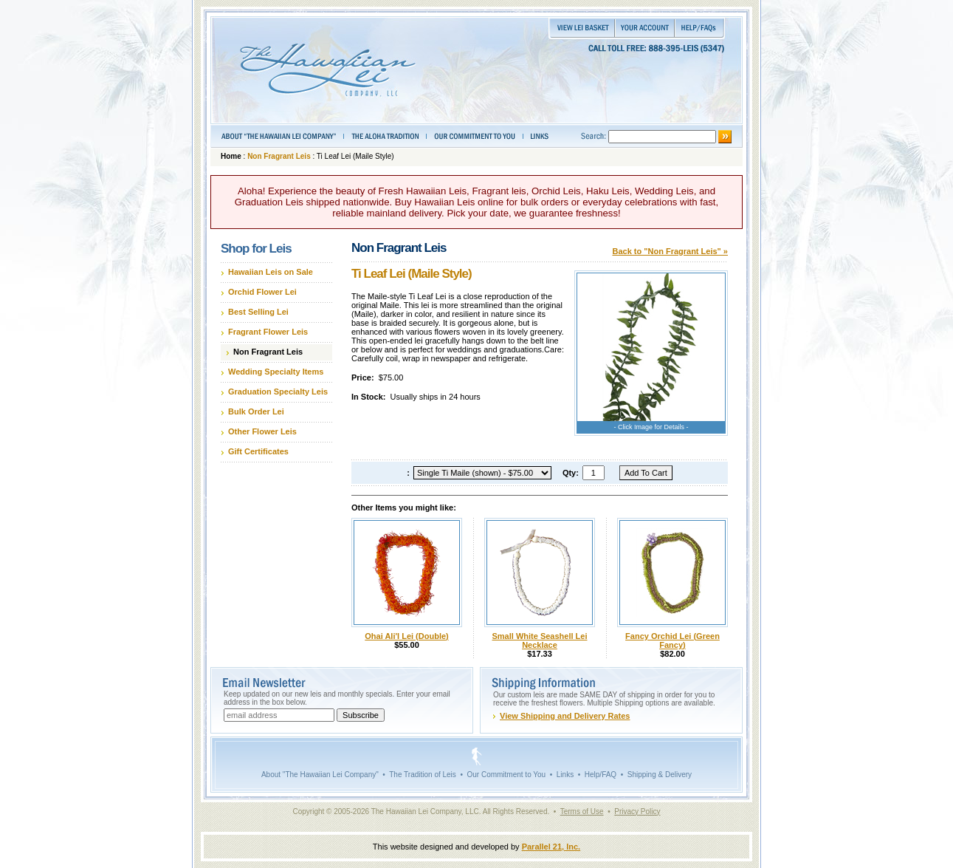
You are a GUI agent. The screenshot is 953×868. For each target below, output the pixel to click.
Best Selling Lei (258, 311)
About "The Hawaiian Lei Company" (320, 774)
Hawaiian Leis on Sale (270, 271)
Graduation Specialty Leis (278, 391)
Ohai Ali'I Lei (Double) (406, 636)
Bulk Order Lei (256, 411)
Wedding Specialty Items (275, 371)
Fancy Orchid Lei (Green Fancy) (672, 640)
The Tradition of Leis (422, 774)
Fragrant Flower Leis (268, 331)
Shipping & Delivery (659, 774)
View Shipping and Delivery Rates (565, 715)
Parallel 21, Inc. (551, 846)
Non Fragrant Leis (279, 156)
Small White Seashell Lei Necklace (540, 640)
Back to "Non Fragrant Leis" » (670, 251)
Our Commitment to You (506, 774)
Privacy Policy (637, 811)
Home (231, 156)
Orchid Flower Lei (262, 291)
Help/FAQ (600, 774)
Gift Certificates (258, 451)
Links (565, 774)
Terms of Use (582, 811)
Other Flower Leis (262, 431)
